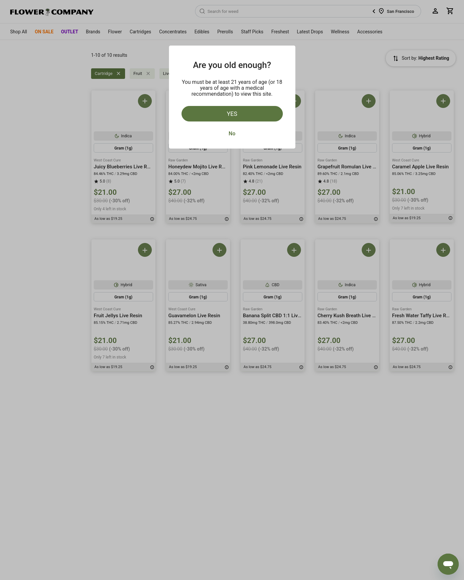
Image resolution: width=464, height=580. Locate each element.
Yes (232, 113)
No (232, 133)
